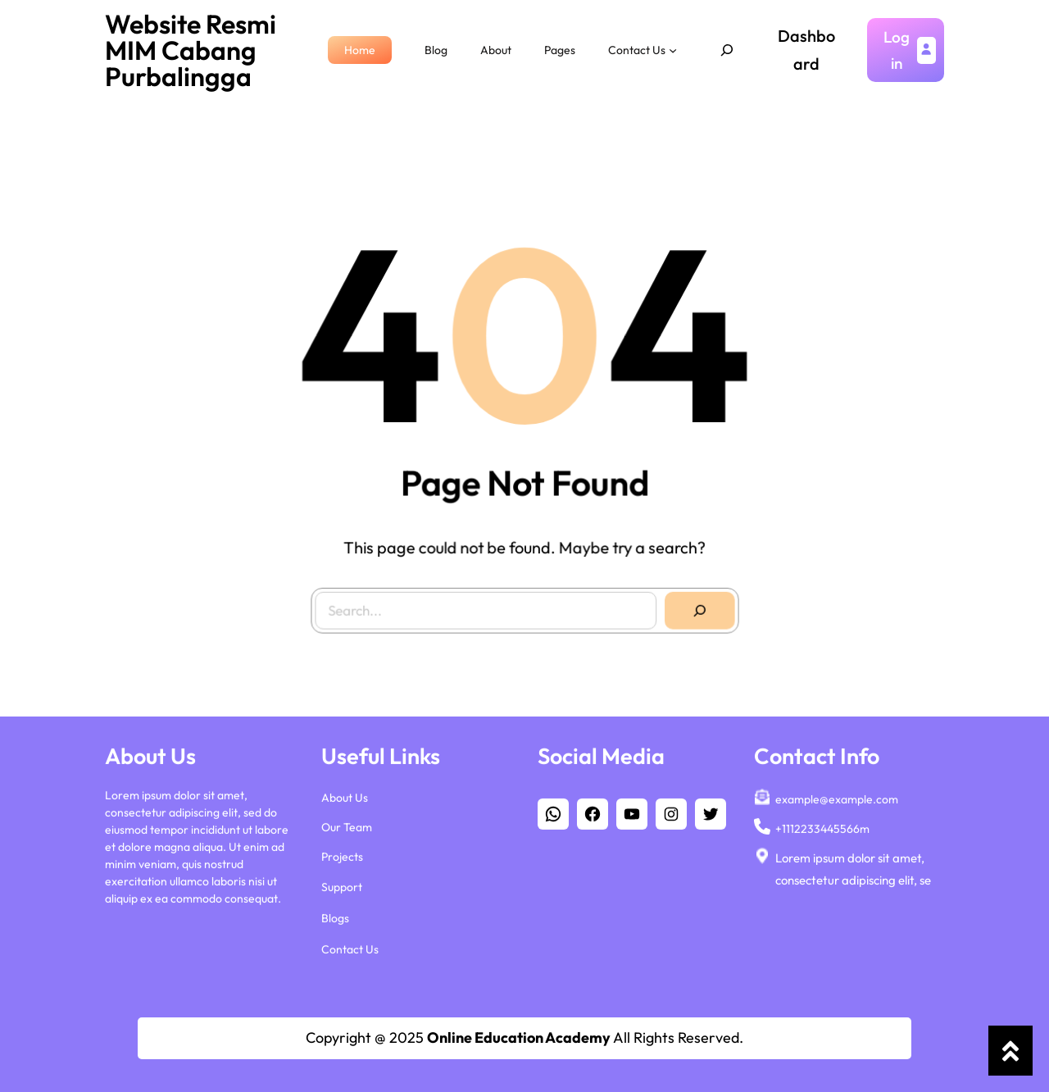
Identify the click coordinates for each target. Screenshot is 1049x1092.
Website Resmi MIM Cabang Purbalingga (190, 50)
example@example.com (836, 798)
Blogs (335, 917)
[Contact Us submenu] (673, 50)
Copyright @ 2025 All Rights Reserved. (524, 1037)
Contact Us (350, 948)
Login (896, 50)
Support (341, 886)
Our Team (346, 826)
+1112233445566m (822, 828)
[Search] (694, 605)
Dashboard (806, 49)
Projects (342, 856)
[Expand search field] (727, 50)
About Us (344, 796)
